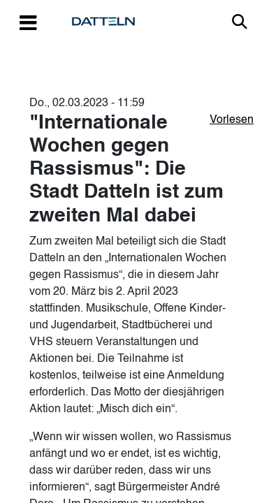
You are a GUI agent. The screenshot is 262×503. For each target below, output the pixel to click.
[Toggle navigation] (28, 22)
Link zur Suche (240, 22)
